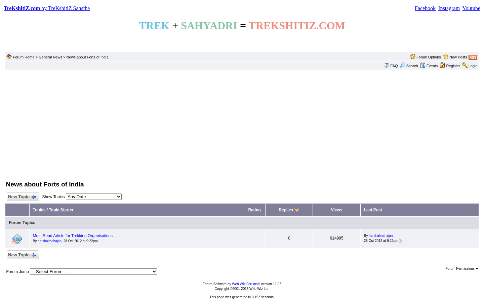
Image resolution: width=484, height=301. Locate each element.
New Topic (21, 197)
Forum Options (428, 57)
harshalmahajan (50, 241)
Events (429, 66)
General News (50, 57)
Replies (286, 210)
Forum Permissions (462, 268)
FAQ (394, 66)
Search (409, 66)
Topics (39, 210)
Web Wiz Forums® (246, 284)
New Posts (458, 57)
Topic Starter (61, 210)
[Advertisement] (242, 125)
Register (453, 66)
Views (336, 210)
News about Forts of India (87, 57)
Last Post (373, 210)
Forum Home (23, 57)
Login (473, 66)
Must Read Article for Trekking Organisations (73, 235)
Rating (254, 210)
